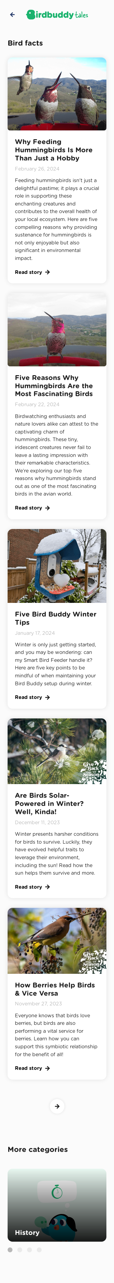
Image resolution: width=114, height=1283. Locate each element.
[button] (10, 1249)
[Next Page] (57, 1106)
